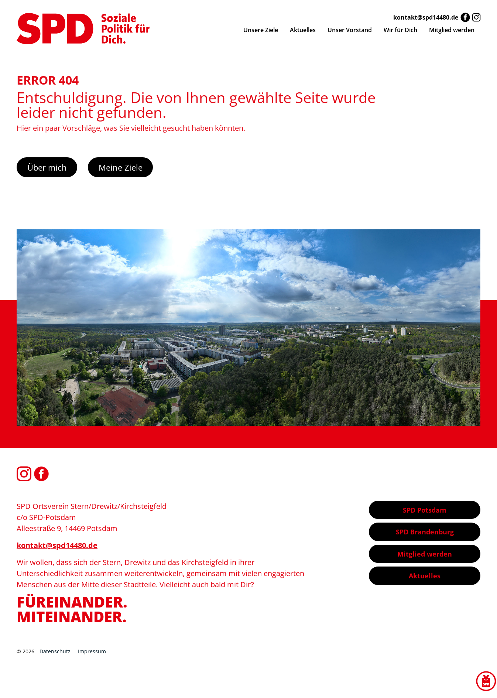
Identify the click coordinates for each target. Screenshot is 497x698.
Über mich (47, 167)
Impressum (92, 651)
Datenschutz (55, 651)
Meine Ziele (121, 167)
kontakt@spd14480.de (425, 17)
